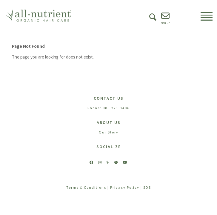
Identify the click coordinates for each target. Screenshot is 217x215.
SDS (147, 187)
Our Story (108, 132)
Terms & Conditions (86, 187)
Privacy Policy (124, 187)
